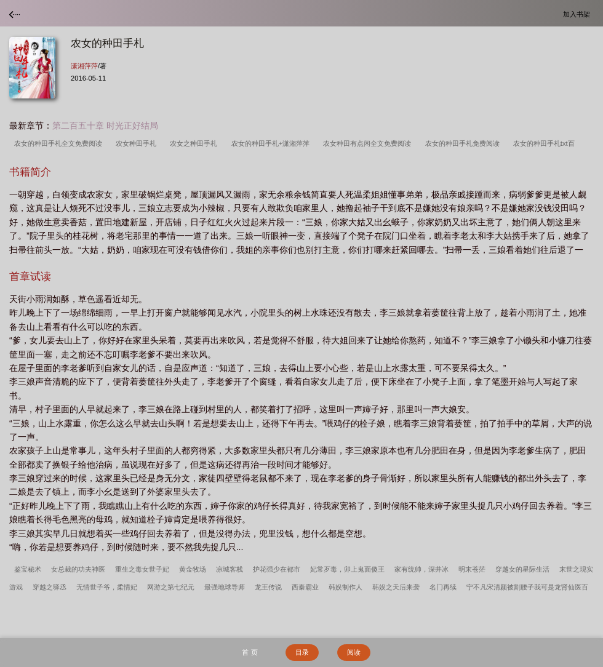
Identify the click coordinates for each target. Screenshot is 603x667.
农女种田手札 (138, 143)
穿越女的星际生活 (522, 569)
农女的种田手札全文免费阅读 (60, 143)
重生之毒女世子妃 (142, 569)
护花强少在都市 (276, 569)
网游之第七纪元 (170, 587)
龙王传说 (268, 587)
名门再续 (443, 587)
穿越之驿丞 (49, 587)
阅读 (354, 652)
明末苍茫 (471, 569)
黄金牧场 (192, 569)
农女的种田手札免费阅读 (464, 143)
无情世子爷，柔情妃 (106, 587)
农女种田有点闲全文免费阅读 (369, 143)
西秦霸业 (305, 587)
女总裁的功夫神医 (78, 569)
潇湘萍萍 (84, 66)
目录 (302, 652)
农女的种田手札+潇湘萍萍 (272, 143)
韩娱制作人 (345, 587)
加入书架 (578, 13)
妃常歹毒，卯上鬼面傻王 (347, 569)
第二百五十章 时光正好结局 (105, 125)
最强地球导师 (224, 587)
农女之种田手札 (195, 143)
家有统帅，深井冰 (421, 569)
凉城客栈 (229, 569)
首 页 (249, 652)
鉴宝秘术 (27, 569)
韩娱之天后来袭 (396, 587)
